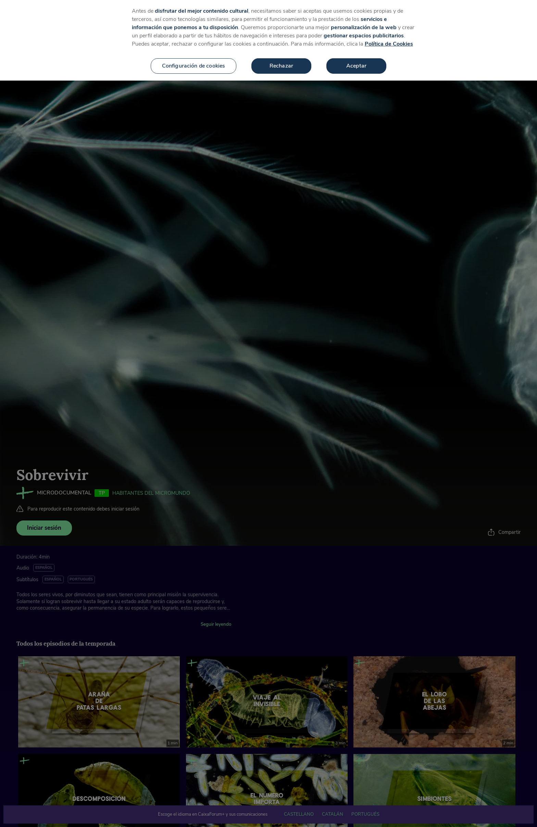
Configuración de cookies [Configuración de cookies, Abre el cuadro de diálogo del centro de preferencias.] (193, 60)
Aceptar (356, 60)
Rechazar (281, 60)
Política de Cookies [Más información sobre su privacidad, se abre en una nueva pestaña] (389, 38)
